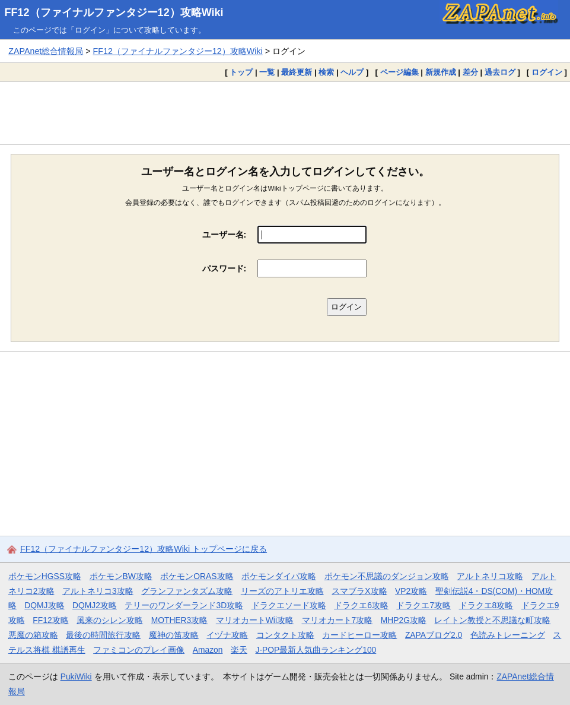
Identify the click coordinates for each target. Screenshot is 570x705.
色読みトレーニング (507, 635)
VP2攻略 (411, 591)
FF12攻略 (50, 620)
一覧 (267, 72)
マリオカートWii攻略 (255, 620)
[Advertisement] (285, 113)
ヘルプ (352, 72)
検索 (326, 72)
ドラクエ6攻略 (361, 605)
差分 (470, 72)
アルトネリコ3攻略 (97, 591)
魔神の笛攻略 (174, 635)
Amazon (208, 650)
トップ (241, 72)
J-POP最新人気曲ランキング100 (315, 650)
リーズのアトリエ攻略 (282, 591)
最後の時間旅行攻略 (103, 635)
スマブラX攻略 (359, 591)
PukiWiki (76, 676)
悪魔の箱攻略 (33, 635)
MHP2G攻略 (403, 620)
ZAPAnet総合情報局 (45, 51)
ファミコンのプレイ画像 (138, 650)
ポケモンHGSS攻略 (44, 576)
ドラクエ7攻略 (423, 605)
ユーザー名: (224, 234)
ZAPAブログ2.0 (433, 635)
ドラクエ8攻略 (486, 605)
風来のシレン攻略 (110, 620)
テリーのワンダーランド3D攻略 (184, 605)
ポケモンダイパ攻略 (278, 576)
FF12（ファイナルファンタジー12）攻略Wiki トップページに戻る (143, 549)
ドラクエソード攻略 (288, 605)
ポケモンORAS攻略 (196, 576)
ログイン (546, 72)
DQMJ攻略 (44, 605)
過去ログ (500, 72)
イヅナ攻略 (227, 635)
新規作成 (440, 72)
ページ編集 (399, 72)
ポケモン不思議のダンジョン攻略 (386, 576)
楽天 (239, 650)
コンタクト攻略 (285, 635)
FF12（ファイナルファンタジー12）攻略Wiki (114, 12)
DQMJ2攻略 (94, 605)
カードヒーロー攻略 (359, 635)
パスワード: (224, 268)
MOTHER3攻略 (179, 620)
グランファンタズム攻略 (187, 591)
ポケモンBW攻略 (121, 576)
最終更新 (296, 72)
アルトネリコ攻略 (490, 576)
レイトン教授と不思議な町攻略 (492, 620)
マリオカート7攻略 (337, 620)
